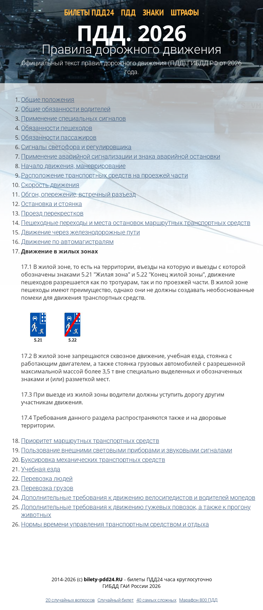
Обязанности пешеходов (56, 128)
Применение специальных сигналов (73, 118)
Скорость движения (50, 184)
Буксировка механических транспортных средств (93, 459)
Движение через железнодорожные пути (80, 232)
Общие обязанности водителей (65, 109)
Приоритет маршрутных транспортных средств (90, 440)
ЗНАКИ (153, 12)
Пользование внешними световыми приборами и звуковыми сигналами (126, 450)
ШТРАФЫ (185, 12)
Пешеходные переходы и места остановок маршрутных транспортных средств (135, 222)
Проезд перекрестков (52, 213)
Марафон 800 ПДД (198, 600)
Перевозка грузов (47, 488)
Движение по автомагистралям (67, 241)
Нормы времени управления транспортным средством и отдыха (115, 524)
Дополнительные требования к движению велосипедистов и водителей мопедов (138, 497)
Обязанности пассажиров (58, 137)
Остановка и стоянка (51, 203)
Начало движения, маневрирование (73, 166)
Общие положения (47, 99)
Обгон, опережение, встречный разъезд (78, 194)
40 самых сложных (156, 600)
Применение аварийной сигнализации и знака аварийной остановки (120, 156)
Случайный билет (115, 600)
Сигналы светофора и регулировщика (76, 147)
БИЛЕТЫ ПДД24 (89, 12)
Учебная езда (40, 469)
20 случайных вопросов (70, 600)
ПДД (128, 12)
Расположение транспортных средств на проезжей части (104, 175)
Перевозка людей (47, 478)
